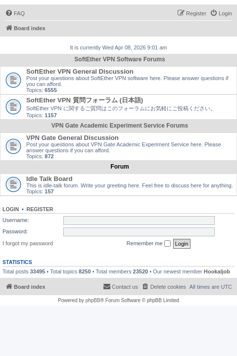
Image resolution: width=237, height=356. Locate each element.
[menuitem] (15, 13)
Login (10, 209)
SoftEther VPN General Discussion (80, 71)
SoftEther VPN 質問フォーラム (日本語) (84, 100)
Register (40, 209)
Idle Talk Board (49, 178)
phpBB (93, 300)
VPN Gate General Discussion (72, 137)
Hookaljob (217, 271)
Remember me (149, 243)
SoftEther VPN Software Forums (119, 59)
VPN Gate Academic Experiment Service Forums (119, 125)
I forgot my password (27, 243)
